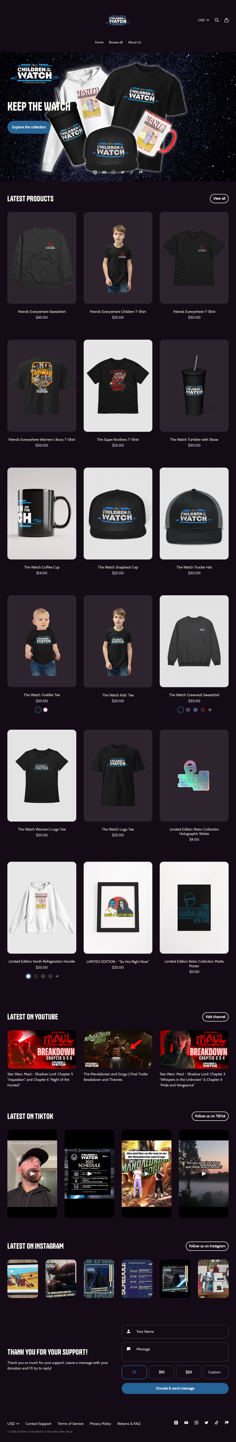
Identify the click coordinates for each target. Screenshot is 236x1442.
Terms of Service (70, 1423)
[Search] (217, 20)
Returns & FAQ (129, 1423)
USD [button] (13, 1423)
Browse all (116, 42)
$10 (162, 1372)
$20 (189, 1372)
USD (203, 20)
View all (219, 198)
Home (99, 42)
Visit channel (215, 1017)
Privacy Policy (100, 1423)
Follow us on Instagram (207, 1246)
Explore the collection (29, 127)
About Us (134, 42)
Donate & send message (175, 1388)
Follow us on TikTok (210, 1116)
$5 (134, 1372)
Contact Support (38, 1423)
